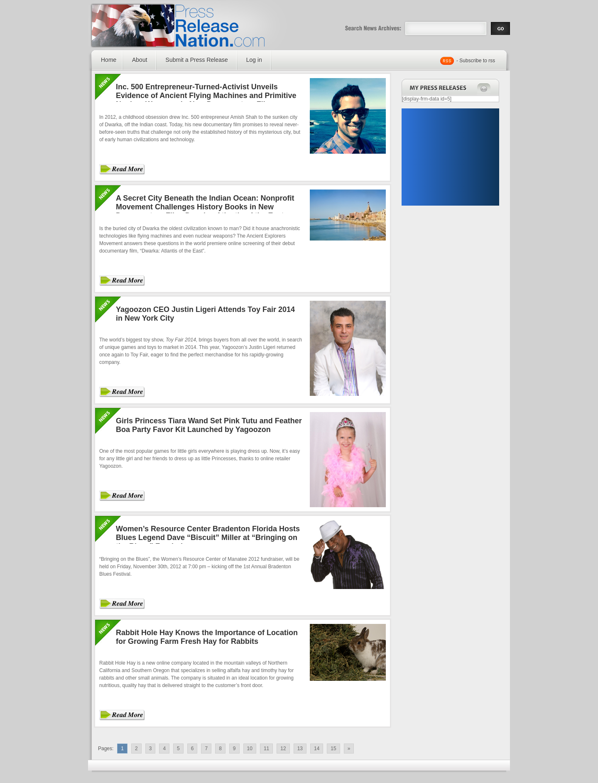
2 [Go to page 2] (136, 748)
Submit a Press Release (197, 59)
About (139, 59)
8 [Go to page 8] (220, 748)
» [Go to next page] (349, 748)
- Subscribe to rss (475, 61)
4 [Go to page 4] (164, 748)
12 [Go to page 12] (283, 748)
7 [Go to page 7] (206, 748)
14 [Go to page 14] (316, 748)
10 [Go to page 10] (249, 748)
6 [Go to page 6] (192, 748)
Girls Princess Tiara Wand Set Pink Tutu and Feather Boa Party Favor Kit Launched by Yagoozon (209, 425)
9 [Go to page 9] (234, 748)
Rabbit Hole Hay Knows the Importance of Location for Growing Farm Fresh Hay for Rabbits (207, 637)
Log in (254, 59)
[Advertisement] (450, 157)
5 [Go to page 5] (178, 748)
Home (108, 59)
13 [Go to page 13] (300, 748)
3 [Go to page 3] (150, 748)
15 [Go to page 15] (333, 748)
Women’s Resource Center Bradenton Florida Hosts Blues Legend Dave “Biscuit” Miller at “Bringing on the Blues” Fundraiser (208, 537)
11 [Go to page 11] (266, 748)
